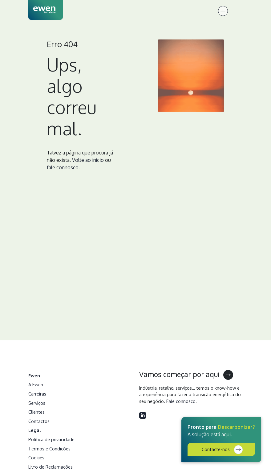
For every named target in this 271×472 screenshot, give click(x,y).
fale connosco (63, 167)
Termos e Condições (49, 448)
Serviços (36, 403)
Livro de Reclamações (50, 467)
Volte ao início (88, 160)
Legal (34, 430)
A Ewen (35, 384)
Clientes (36, 412)
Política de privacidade (51, 439)
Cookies (36, 457)
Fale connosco (181, 401)
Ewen (34, 375)
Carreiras (37, 393)
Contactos (39, 421)
